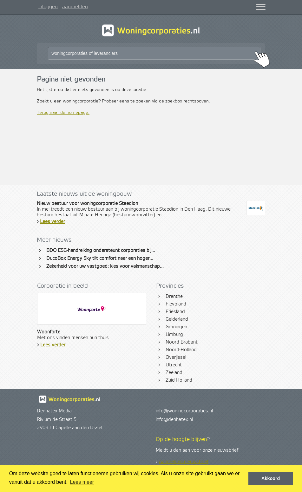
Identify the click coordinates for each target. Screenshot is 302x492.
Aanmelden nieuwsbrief (183, 462)
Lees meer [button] (82, 482)
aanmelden (75, 6)
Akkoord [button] (270, 478)
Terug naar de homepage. (63, 112)
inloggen (48, 6)
